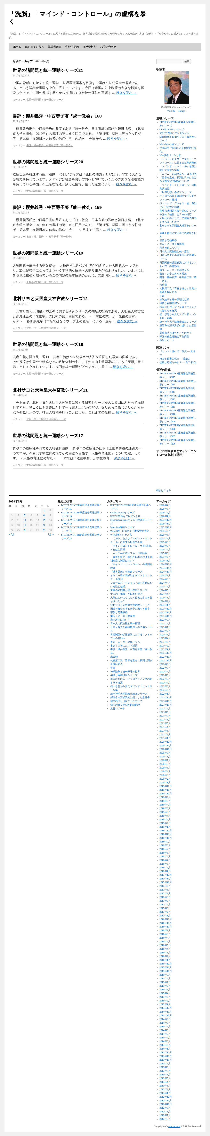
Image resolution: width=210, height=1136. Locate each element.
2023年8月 (165, 623)
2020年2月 (165, 778)
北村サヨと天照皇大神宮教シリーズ (46, 328)
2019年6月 (165, 808)
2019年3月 (165, 819)
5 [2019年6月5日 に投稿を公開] (24, 515)
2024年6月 (165, 586)
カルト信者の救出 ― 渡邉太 (175, 358)
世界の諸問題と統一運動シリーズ (44, 99)
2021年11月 (166, 701)
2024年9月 (165, 575)
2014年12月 (166, 1008)
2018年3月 (165, 863)
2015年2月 (165, 1000)
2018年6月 (165, 852)
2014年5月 (165, 1033)
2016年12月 (166, 919)
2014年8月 (165, 1022)
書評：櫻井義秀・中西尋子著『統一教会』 (49, 145)
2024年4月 (165, 593)
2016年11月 (166, 923)
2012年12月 (166, 1096)
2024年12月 (166, 564)
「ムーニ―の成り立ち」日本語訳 (178, 173)
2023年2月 (165, 645)
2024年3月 (165, 597)
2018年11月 (166, 834)
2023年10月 (166, 616)
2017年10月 (166, 882)
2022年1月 (165, 693)
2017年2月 (165, 911)
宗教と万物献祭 (168, 240)
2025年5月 (165, 545)
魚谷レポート (167, 340)
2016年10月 (166, 926)
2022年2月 (165, 690)
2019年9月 (165, 797)
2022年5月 (165, 678)
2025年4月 (165, 549)
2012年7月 (165, 1115)
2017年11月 (166, 878)
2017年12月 (166, 874)
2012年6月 (165, 1119)
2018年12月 (166, 830)
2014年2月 (165, 1045)
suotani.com (174, 1126)
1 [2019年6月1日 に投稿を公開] (44, 510)
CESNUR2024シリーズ (172, 129)
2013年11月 (166, 1056)
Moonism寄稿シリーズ (172, 144)
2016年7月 (165, 937)
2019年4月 (165, 815)
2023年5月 (165, 634)
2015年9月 (165, 974)
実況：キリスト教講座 (172, 244)
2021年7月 (165, 715)
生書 (162, 295)
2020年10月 (166, 749)
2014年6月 (165, 1030)
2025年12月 (166, 519)
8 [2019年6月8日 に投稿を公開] (44, 515)
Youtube (171, 110)
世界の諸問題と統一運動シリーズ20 (48, 161)
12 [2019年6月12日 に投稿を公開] (24, 520)
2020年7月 (165, 760)
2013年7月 (165, 1070)
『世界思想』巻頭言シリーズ (176, 192)
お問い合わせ (108, 46)
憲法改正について (169, 247)
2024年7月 (165, 582)
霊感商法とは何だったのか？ (176, 332)
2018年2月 (165, 867)
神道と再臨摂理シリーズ (173, 303)
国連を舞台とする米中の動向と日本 (130, 608)
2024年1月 (165, 605)
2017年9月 (165, 886)
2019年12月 (166, 786)
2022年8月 (165, 667)
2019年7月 (165, 804)
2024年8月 (165, 579)
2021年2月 (165, 734)
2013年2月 (165, 1089)
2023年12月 (166, 608)
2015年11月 (166, 967)
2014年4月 (165, 1037)
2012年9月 (165, 1107)
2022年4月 (165, 682)
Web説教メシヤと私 (170, 155)
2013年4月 (165, 1082)
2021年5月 (165, 723)
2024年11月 (166, 568)
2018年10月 (166, 837)
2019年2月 (165, 823)
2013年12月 (166, 1052)
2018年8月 (165, 845)
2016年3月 (165, 952)
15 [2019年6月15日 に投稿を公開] (44, 520)
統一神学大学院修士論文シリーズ (178, 321)
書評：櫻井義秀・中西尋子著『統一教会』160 (57, 116)
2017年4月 (165, 904)
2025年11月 (166, 523)
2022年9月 (165, 664)
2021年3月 (165, 730)
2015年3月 (165, 996)
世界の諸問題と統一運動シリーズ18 (48, 344)
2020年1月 (165, 782)
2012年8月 (165, 1111)
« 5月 (12, 534)
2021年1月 (165, 738)
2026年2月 (165, 512)
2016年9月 (165, 930)
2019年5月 (165, 812)
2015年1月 (165, 1004)
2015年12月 (166, 963)
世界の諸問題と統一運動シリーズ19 (48, 253)
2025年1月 (165, 560)
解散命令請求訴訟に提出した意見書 (130, 697)
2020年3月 (165, 775)
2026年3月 (165, 508)
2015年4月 (165, 993)
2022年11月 (166, 656)
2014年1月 (165, 1048)
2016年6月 (165, 941)
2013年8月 (165, 1067)
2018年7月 (165, 849)
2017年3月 (165, 908)
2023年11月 (166, 612)
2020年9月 (165, 752)
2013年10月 (166, 1059)
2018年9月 (165, 841)
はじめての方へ (34, 46)
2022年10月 (166, 660)
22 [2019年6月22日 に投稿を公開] (44, 525)
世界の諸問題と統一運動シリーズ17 (48, 435)
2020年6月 (165, 764)
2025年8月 (165, 534)
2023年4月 (165, 638)
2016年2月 (165, 956)
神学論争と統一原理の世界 (174, 299)
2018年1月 (165, 871)
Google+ (182, 110)
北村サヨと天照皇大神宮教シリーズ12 (50, 298)
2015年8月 (165, 978)
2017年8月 (165, 889)
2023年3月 (165, 642)
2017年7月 (165, 893)
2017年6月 (165, 897)
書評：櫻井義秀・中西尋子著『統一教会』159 (57, 207)
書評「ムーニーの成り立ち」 (176, 269)
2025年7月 (165, 538)
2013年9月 (165, 1063)
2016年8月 (165, 934)
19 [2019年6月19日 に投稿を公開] (24, 525)
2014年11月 (166, 1011)
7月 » (51, 534)
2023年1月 (165, 649)
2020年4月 (165, 771)
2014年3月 (165, 1041)
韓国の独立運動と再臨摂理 (174, 336)
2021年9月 (165, 708)
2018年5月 (165, 856)
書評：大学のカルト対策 (173, 273)
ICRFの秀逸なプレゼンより (175, 133)
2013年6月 (165, 1074)
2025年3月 (165, 553)
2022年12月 (166, 653)
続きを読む (126, 92)
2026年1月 (165, 516)
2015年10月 (166, 971)
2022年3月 (165, 686)
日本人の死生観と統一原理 (174, 251)
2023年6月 (165, 630)
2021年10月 (166, 704)
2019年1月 (165, 826)
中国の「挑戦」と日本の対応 (176, 214)
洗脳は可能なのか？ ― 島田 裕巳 (178, 362)
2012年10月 (166, 1104)
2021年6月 (165, 719)
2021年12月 (166, 697)
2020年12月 (166, 741)
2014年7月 (165, 1026)
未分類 (163, 284)
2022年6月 (165, 675)
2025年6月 (165, 542)
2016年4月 (165, 948)
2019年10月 (166, 793)
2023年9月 (165, 619)
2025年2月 (165, 556)
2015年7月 (165, 982)
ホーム (17, 46)
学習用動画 (72, 46)
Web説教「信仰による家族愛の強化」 (131, 531)
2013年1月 (165, 1093)
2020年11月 (166, 745)
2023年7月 (165, 627)
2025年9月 (165, 531)
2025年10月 (166, 527)
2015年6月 (165, 985)
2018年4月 (165, 860)
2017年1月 (165, 915)
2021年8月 (165, 712)
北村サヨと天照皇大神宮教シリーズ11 (50, 390)
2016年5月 (165, 945)
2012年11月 (166, 1100)
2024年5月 (165, 590)
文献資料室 (89, 46)
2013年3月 (165, 1085)
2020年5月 (165, 767)
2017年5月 (165, 900)
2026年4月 (165, 505)
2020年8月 (165, 756)
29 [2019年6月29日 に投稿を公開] (44, 530)
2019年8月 (165, 801)
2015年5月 (165, 989)
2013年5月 (165, 1078)
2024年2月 (165, 601)
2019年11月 (166, 789)
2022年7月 (165, 671)
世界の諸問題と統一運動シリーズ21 (48, 70)
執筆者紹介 (54, 46)
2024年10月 (166, 571)
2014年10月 (166, 1015)
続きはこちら (163, 490)
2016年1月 (165, 960)
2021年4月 (165, 727)
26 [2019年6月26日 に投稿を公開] (24, 530)
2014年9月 (165, 1019)
